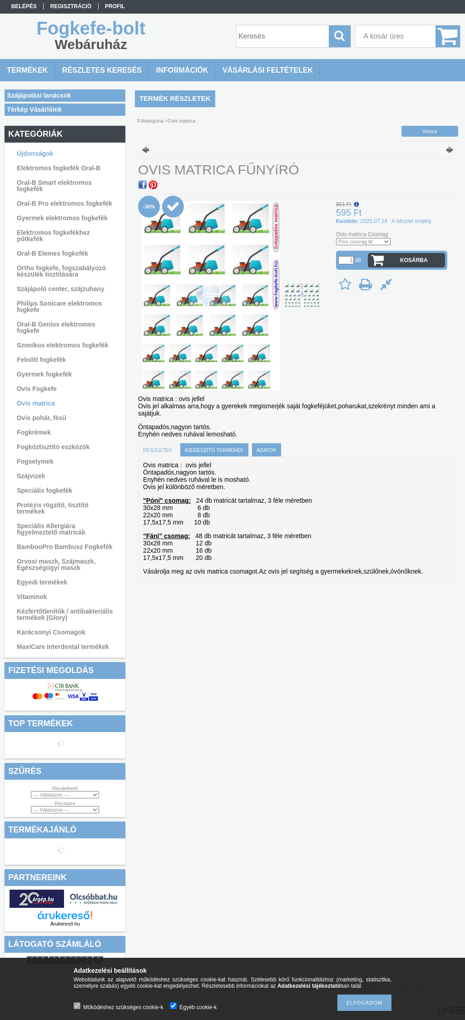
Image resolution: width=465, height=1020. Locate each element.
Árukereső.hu (65, 923)
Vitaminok (32, 596)
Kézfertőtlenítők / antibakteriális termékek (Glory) (65, 614)
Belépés (24, 6)
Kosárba (414, 260)
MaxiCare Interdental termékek (63, 646)
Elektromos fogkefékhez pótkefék (53, 236)
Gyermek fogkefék (44, 374)
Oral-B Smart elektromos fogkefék (54, 186)
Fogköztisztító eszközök (53, 447)
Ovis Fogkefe (37, 388)
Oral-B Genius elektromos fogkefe (56, 327)
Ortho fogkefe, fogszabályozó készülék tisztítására (61, 271)
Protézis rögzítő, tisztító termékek (53, 508)
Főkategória (150, 121)
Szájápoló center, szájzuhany (60, 288)
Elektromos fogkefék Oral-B (58, 168)
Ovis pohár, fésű (41, 417)
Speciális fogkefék (44, 490)
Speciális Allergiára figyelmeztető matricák (51, 529)
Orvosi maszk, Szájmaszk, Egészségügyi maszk (56, 564)
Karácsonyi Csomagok (51, 632)
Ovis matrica (36, 403)
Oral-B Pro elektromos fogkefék (64, 203)
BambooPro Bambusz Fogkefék (65, 546)
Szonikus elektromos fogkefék (63, 345)
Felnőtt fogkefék (41, 359)
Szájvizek (31, 476)
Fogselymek (35, 461)
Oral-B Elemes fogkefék (52, 253)
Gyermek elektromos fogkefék (62, 218)
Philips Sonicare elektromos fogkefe (59, 306)
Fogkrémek (34, 432)
